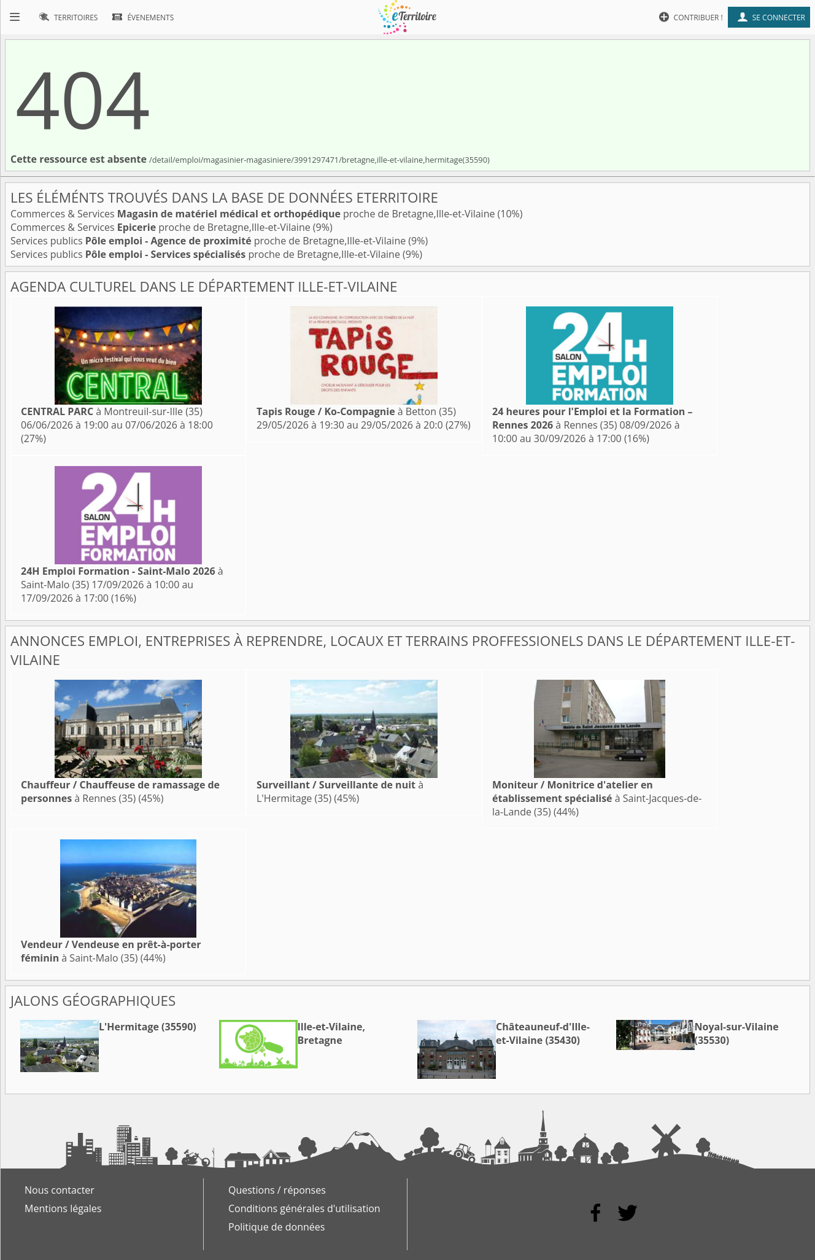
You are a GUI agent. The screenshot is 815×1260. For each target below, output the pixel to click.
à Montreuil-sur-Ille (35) (112, 411)
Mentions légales (63, 1208)
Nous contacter (60, 1190)
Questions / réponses (277, 1190)
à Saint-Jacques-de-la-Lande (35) (596, 798)
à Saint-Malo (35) (111, 951)
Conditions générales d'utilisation (304, 1208)
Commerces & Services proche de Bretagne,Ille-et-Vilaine (254, 213)
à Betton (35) (356, 411)
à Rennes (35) (592, 418)
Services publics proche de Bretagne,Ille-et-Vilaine (209, 240)
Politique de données (276, 1227)
